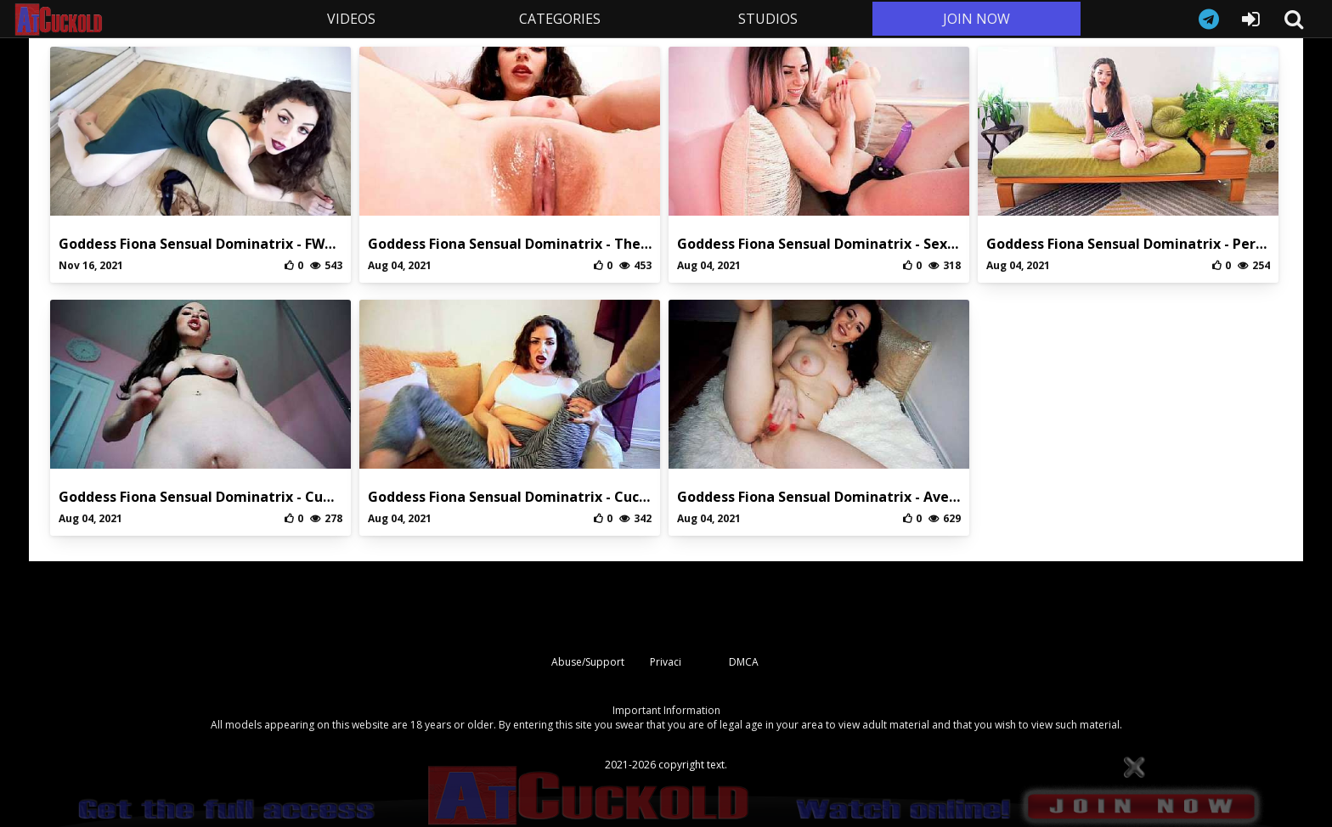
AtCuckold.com (130, 19)
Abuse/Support (587, 662)
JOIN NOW (976, 18)
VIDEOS (351, 18)
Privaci (665, 662)
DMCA (744, 662)
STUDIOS (768, 18)
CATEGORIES (560, 18)
